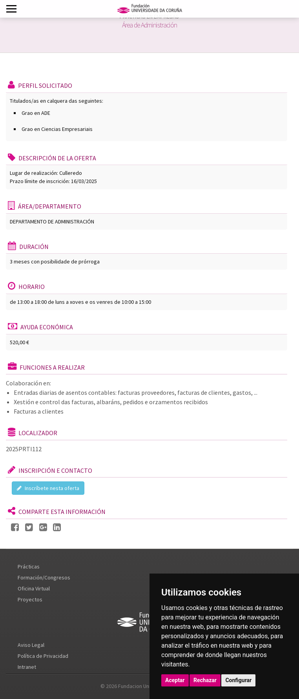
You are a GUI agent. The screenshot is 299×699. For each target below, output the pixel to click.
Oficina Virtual (34, 588)
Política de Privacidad (43, 655)
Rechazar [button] (205, 680)
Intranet (27, 666)
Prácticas (29, 566)
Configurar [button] (238, 680)
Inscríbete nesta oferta (48, 488)
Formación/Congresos (44, 577)
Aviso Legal (31, 644)
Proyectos (30, 599)
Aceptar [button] (175, 680)
